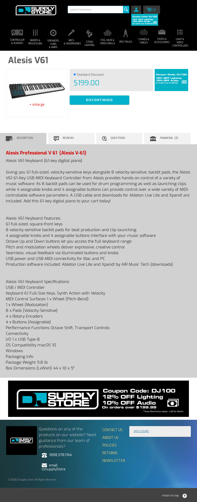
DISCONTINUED (99, 100)
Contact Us (112, 430)
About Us (110, 437)
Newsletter (113, 460)
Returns (109, 453)
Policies (109, 445)
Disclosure (141, 431)
